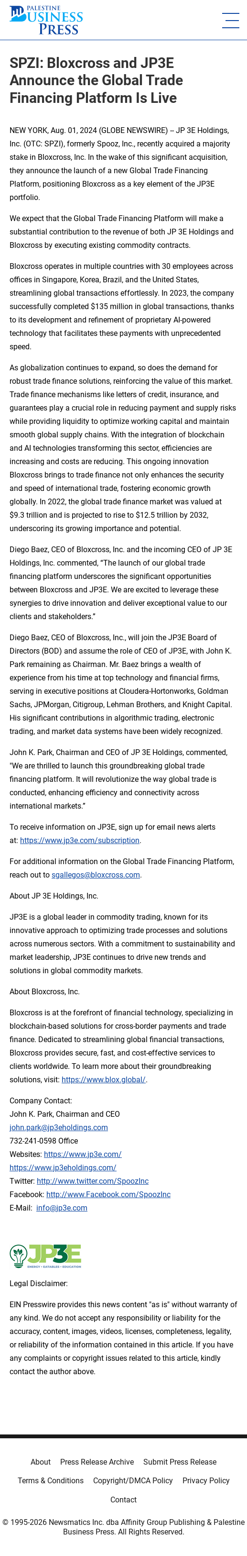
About (41, 1462)
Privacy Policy (206, 1480)
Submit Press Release (179, 1462)
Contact (123, 1499)
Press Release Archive (97, 1462)
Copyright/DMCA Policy (133, 1480)
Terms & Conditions (51, 1480)
